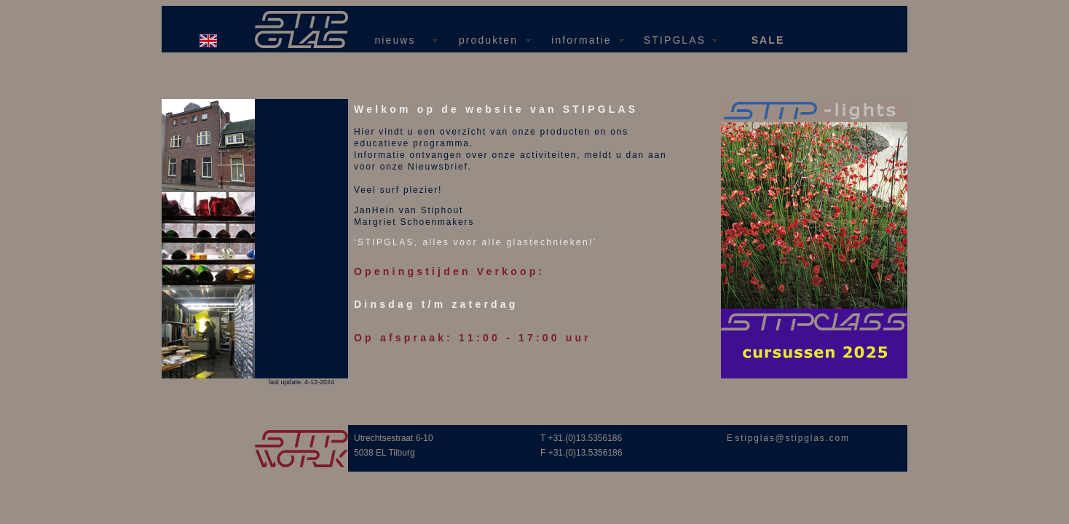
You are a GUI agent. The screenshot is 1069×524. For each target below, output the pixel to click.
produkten (488, 40)
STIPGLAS (675, 40)
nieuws (394, 40)
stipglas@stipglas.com (792, 438)
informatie (581, 40)
